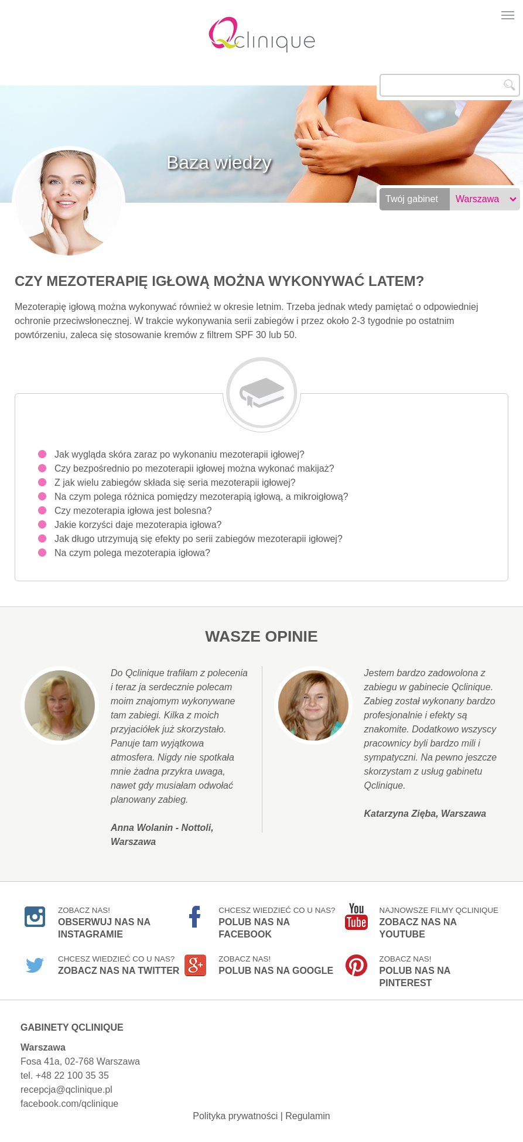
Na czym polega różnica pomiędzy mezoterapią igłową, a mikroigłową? (201, 497)
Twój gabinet (411, 199)
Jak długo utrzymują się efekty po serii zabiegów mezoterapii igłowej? (198, 539)
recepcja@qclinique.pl (66, 1090)
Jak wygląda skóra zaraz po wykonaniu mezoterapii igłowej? (179, 454)
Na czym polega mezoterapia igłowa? (132, 553)
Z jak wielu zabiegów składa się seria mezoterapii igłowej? (175, 483)
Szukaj (509, 85)
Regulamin (307, 1116)
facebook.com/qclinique (69, 1104)
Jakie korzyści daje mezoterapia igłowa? (137, 525)
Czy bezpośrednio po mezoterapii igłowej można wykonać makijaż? (194, 468)
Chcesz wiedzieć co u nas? (276, 918)
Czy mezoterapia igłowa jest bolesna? (133, 511)
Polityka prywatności (235, 1116)
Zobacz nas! (104, 918)
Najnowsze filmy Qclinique (439, 918)
